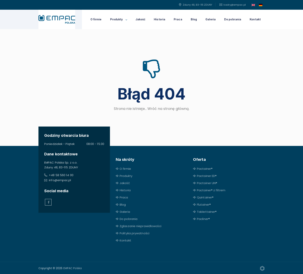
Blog (194, 19)
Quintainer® (205, 197)
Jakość (140, 19)
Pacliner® (203, 219)
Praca (178, 19)
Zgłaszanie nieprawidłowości (140, 226)
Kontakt (255, 19)
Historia (159, 19)
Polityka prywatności (134, 233)
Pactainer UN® (207, 183)
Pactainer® (205, 169)
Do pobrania (232, 19)
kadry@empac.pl (235, 5)
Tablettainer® (207, 212)
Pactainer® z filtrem (211, 190)
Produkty (116, 19)
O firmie (96, 19)
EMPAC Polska (72, 268)
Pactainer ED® (207, 176)
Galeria (210, 19)
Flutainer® (204, 204)
